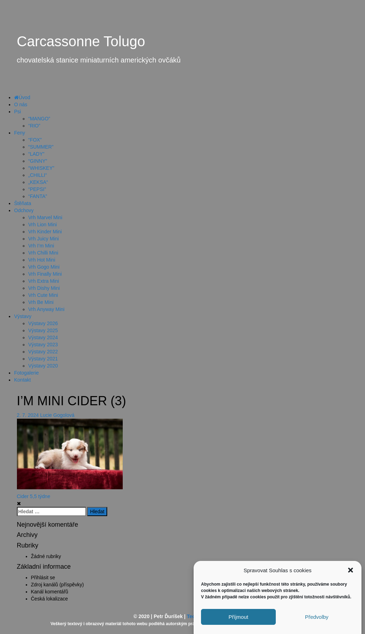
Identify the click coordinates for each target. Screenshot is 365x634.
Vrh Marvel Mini (45, 217)
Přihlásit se (43, 577)
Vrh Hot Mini (41, 260)
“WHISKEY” (41, 168)
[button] (350, 574)
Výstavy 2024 (43, 337)
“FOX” (35, 140)
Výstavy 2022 (43, 351)
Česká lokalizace (49, 599)
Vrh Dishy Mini (44, 288)
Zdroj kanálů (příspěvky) (57, 584)
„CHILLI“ (37, 175)
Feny (19, 133)
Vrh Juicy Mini (43, 238)
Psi (17, 111)
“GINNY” (37, 161)
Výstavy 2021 (43, 358)
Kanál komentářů (49, 591)
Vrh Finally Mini (45, 274)
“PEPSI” (37, 189)
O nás (20, 104)
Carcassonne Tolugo (81, 41)
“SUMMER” (41, 147)
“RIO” (34, 125)
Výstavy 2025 (43, 330)
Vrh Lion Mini (42, 224)
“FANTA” (37, 196)
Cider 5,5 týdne (33, 496)
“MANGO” (39, 118)
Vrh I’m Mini (41, 246)
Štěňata (22, 203)
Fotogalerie (26, 373)
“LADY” (36, 154)
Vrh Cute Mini (43, 295)
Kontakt (22, 380)
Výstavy (22, 316)
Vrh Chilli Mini (43, 253)
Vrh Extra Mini (43, 281)
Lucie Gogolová (57, 415)
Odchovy (24, 210)
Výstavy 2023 (43, 344)
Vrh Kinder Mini (45, 231)
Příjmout (238, 621)
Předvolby (317, 621)
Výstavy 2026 (43, 323)
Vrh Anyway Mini (46, 309)
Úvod (22, 97)
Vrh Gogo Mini (44, 267)
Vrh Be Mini (41, 302)
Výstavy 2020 (43, 366)
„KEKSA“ (38, 182)
